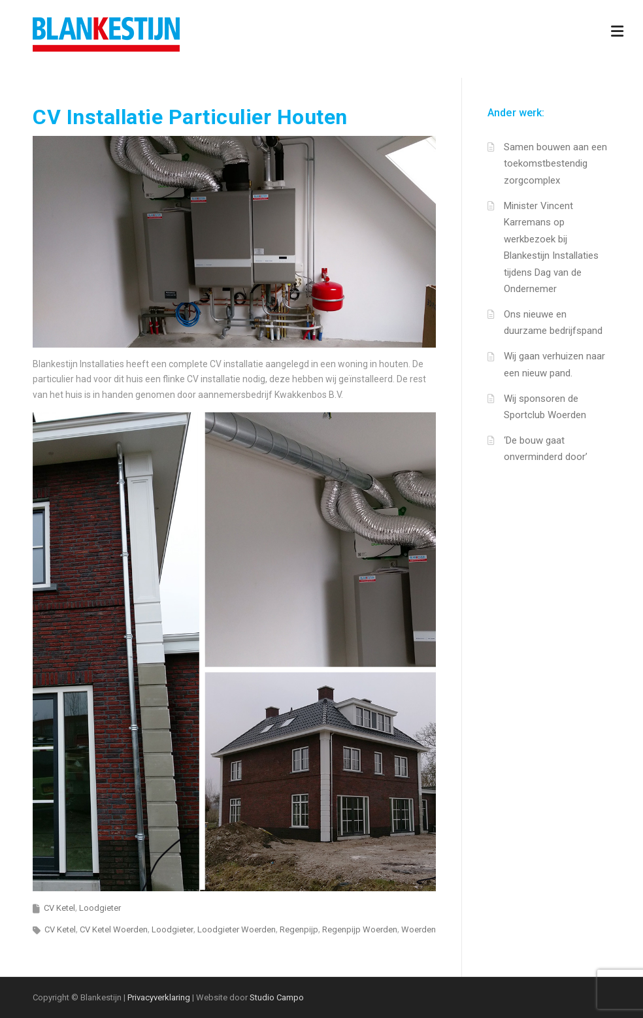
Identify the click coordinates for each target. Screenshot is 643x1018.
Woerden (418, 929)
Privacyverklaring (158, 997)
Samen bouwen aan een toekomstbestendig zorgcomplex (555, 163)
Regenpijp (299, 929)
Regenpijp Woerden (359, 929)
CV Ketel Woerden (114, 929)
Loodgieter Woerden (236, 929)
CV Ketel (59, 908)
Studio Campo (277, 997)
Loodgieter (100, 908)
